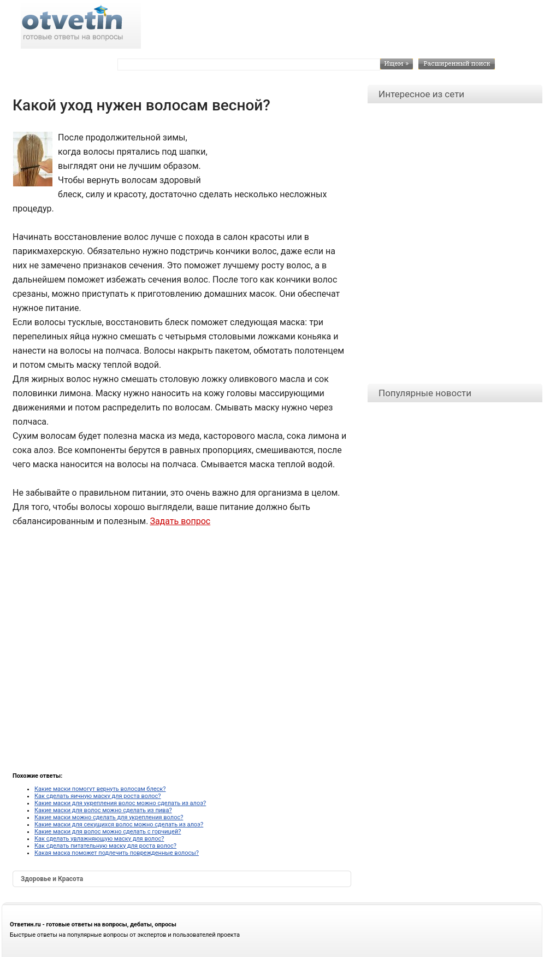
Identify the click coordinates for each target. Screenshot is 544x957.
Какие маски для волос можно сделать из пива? (103, 810)
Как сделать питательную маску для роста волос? (105, 845)
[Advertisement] (277, 155)
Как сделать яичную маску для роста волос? (97, 796)
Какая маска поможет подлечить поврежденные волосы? (116, 852)
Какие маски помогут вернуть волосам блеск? (100, 788)
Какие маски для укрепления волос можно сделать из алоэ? (120, 803)
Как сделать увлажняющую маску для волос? (99, 838)
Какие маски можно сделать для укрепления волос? (108, 817)
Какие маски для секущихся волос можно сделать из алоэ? (118, 824)
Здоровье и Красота (52, 879)
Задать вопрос (180, 521)
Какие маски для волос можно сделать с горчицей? (107, 831)
